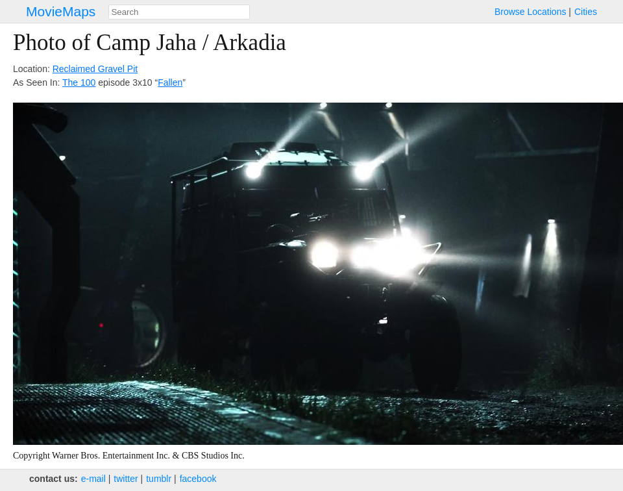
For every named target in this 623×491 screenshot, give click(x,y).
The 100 (78, 82)
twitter (126, 478)
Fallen (170, 82)
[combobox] (179, 12)
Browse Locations (531, 11)
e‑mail (93, 478)
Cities (585, 11)
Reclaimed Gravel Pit (95, 69)
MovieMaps (60, 11)
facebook (198, 478)
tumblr (158, 478)
